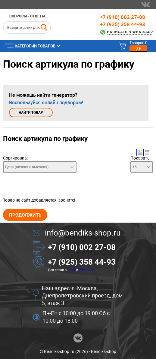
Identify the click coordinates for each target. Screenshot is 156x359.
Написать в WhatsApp (130, 32)
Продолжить (25, 215)
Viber (71, 269)
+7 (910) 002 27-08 (122, 17)
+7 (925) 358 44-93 (122, 24)
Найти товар (31, 112)
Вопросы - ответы (27, 16)
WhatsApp (86, 269)
